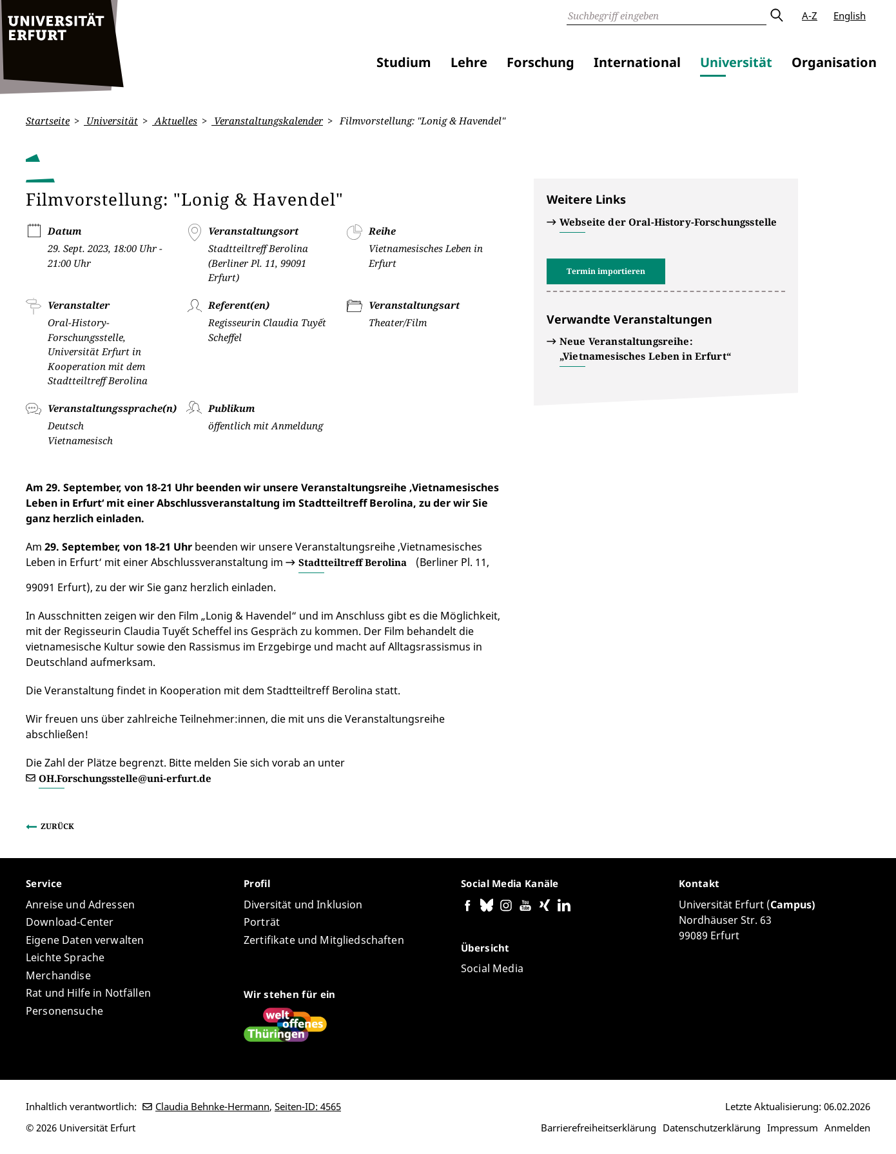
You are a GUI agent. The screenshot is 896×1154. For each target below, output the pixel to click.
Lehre (469, 62)
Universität (736, 62)
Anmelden (847, 1127)
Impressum (792, 1127)
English (849, 15)
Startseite (48, 120)
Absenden (776, 15)
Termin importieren (606, 271)
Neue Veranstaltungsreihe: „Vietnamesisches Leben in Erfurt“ (645, 348)
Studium (403, 62)
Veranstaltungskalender (267, 120)
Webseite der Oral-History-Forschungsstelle (668, 221)
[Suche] (666, 15)
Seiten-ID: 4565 (308, 1106)
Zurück (57, 826)
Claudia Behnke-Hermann (212, 1106)
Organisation (834, 62)
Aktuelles (174, 120)
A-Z (809, 15)
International (637, 62)
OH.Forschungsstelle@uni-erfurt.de (125, 777)
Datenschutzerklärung (712, 1127)
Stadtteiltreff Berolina (352, 562)
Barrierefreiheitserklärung (598, 1127)
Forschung (540, 62)
